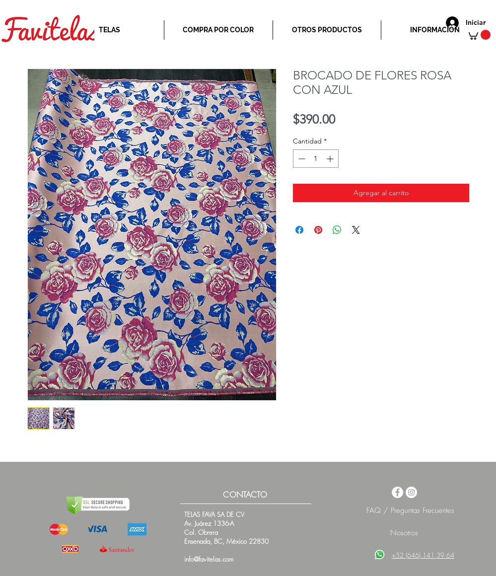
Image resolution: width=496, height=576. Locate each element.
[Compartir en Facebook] (299, 230)
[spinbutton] (316, 158)
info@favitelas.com (208, 559)
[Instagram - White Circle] (411, 492)
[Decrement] (300, 158)
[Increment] (331, 158)
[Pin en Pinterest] (318, 230)
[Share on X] (356, 230)
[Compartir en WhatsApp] (337, 230)
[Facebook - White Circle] (397, 492)
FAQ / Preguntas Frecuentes (410, 510)
